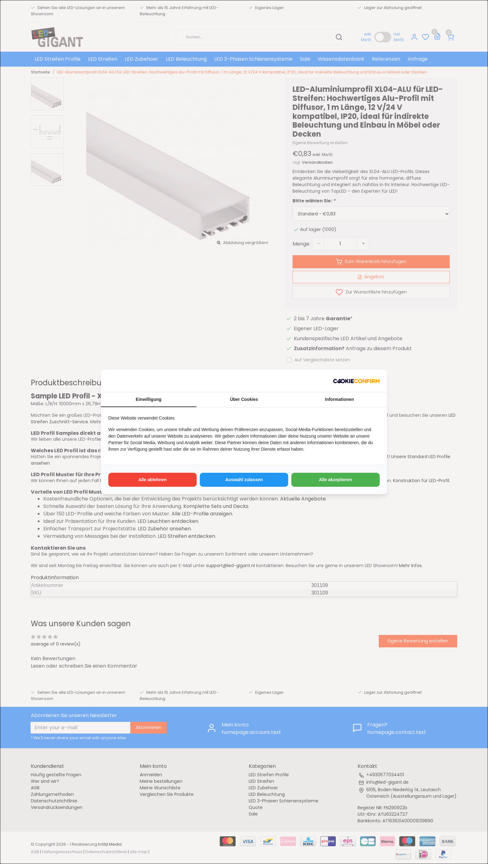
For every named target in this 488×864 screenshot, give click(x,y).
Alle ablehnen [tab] (152, 479)
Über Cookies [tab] (244, 399)
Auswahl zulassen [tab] (244, 479)
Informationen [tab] (339, 399)
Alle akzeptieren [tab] (335, 479)
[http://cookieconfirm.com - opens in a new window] (356, 381)
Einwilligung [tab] (148, 399)
